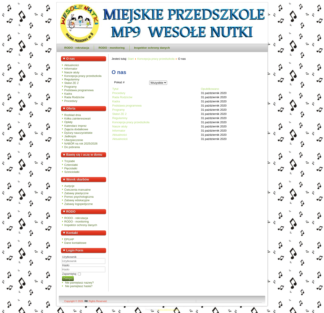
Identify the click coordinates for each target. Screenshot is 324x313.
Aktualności (71, 65)
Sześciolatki (71, 172)
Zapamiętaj (69, 273)
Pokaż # (119, 82)
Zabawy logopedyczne (78, 204)
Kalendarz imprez (75, 125)
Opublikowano (210, 88)
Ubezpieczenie (73, 140)
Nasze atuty (71, 72)
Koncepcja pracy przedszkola (82, 76)
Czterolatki (71, 164)
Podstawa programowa (79, 90)
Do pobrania (72, 147)
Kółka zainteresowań (77, 118)
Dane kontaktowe (75, 242)
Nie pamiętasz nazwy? (79, 282)
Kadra (68, 93)
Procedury (70, 101)
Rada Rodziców (74, 97)
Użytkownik (69, 257)
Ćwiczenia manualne (77, 189)
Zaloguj (68, 278)
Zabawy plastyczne (76, 193)
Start (131, 58)
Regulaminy (71, 79)
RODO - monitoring (112, 47)
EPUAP (69, 239)
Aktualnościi (119, 139)
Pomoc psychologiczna (79, 196)
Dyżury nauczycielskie (78, 132)
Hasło (65, 265)
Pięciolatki (70, 168)
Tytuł (115, 88)
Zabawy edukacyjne (77, 200)
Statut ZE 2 (71, 83)
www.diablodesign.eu (168, 309)
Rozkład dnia (72, 115)
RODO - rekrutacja (76, 47)
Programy (70, 86)
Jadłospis (70, 136)
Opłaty (68, 122)
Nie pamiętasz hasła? (78, 286)
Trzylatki (69, 161)
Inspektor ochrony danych (152, 47)
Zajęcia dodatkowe (76, 129)
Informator (70, 68)
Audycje (69, 186)
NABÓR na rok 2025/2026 (81, 143)
